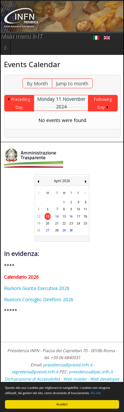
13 (47, 216)
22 (64, 223)
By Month (37, 83)
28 (57, 230)
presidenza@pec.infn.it (91, 372)
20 (47, 223)
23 (71, 223)
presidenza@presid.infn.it (67, 365)
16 (71, 216)
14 (57, 216)
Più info (96, 393)
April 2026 (62, 181)
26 (38, 230)
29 (64, 230)
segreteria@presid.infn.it (34, 372)
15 (64, 216)
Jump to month (72, 83)
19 (38, 223)
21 (57, 223)
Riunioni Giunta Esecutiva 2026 (36, 288)
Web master (75, 379)
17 (78, 216)
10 (78, 209)
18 (85, 216)
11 (85, 209)
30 (71, 230)
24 (78, 223)
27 (47, 230)
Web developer (104, 379)
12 (38, 216)
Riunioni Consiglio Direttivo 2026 (38, 299)
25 (85, 223)
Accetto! (62, 404)
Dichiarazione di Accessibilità (33, 379)
